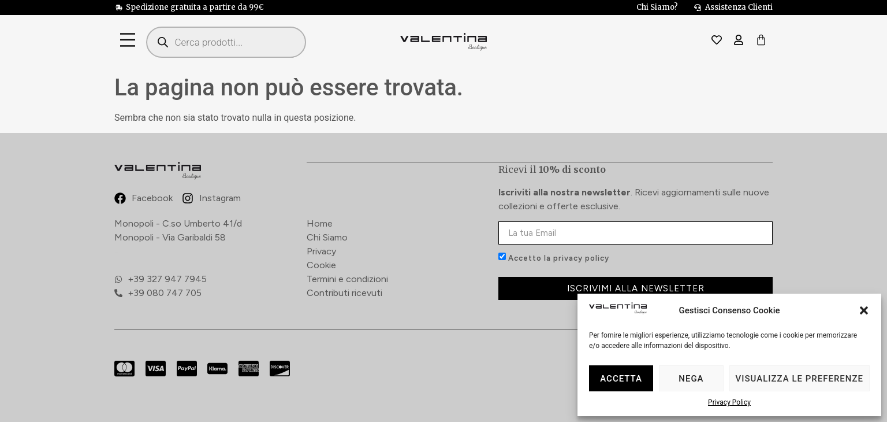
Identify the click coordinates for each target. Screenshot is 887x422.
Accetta (621, 378)
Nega (691, 378)
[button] (864, 310)
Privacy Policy (729, 402)
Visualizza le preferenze (799, 378)
